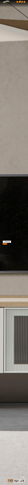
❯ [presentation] (24, 477)
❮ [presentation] (21, 477)
